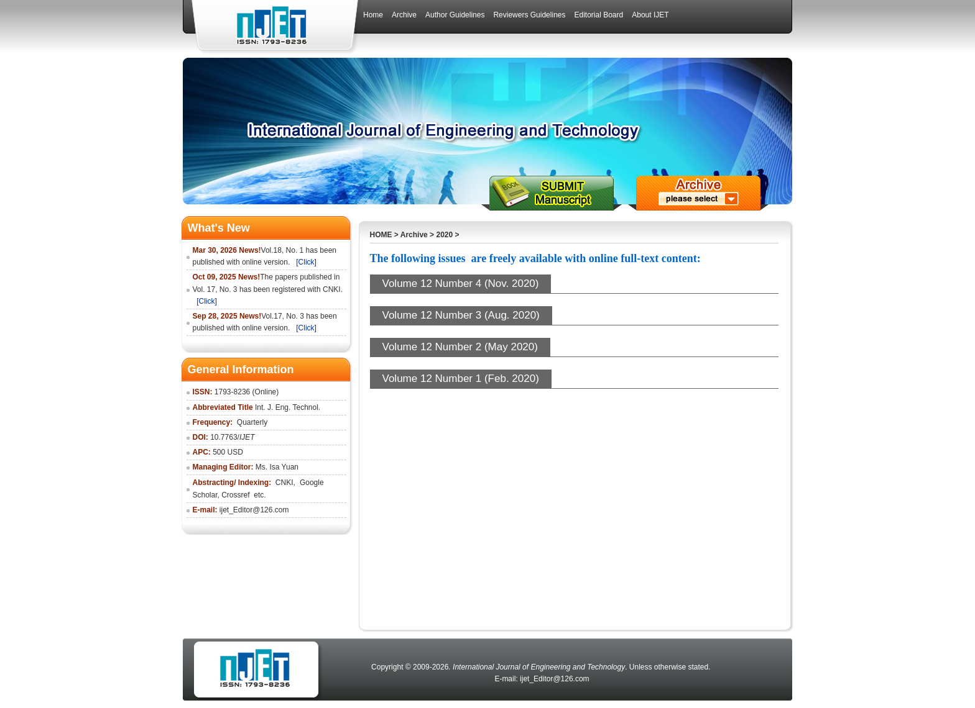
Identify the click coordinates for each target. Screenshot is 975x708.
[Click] (306, 262)
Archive (414, 234)
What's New (219, 228)
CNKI (284, 482)
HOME (381, 234)
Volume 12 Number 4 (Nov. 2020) (460, 283)
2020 (444, 234)
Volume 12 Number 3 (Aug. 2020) (461, 315)
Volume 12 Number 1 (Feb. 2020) (460, 378)
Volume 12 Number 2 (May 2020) (460, 347)
